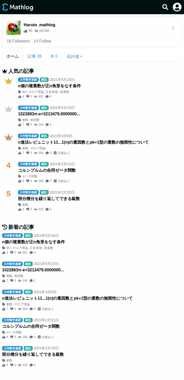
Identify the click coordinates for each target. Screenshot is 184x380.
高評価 (73, 56)
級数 (25, 204)
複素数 (64, 92)
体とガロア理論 (33, 92)
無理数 (34, 120)
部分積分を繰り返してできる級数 (49, 198)
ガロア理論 (38, 148)
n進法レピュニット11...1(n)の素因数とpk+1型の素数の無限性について (83, 142)
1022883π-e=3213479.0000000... (49, 114)
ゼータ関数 (30, 176)
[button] (74, 56)
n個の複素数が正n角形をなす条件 (49, 86)
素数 (25, 148)
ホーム (12, 56)
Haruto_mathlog (39, 25)
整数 (25, 120)
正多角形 (52, 92)
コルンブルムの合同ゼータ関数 (47, 170)
